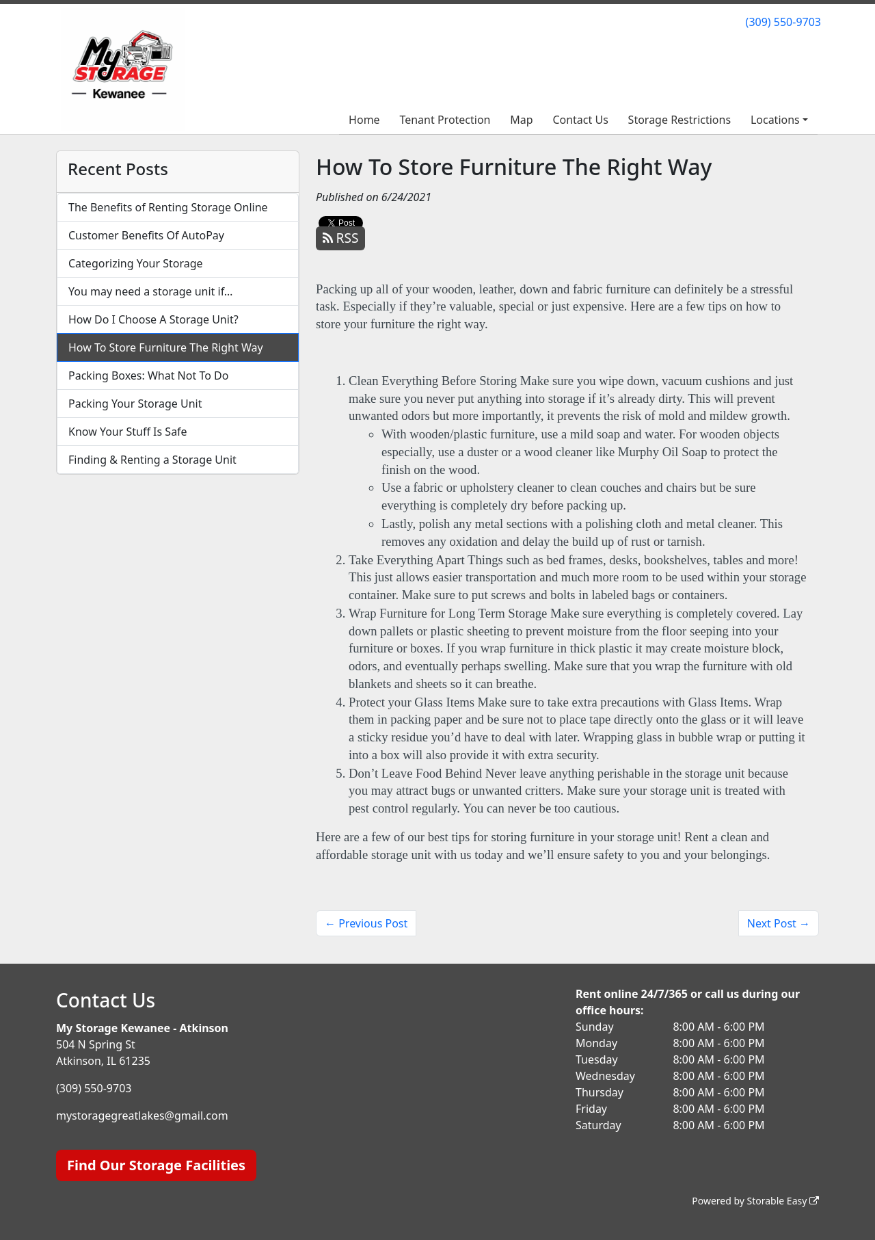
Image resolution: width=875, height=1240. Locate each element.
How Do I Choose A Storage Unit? (153, 319)
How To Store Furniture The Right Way (165, 347)
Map (521, 119)
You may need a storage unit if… (150, 291)
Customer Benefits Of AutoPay (146, 235)
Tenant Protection (444, 119)
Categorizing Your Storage (135, 263)
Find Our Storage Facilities (156, 1165)
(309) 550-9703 (783, 21)
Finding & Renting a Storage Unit (152, 459)
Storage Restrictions (679, 119)
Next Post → (778, 923)
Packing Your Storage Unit (135, 403)
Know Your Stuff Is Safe (127, 431)
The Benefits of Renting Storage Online (168, 207)
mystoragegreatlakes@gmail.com (142, 1115)
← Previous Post (366, 923)
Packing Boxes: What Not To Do (148, 375)
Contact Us (580, 119)
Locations (775, 119)
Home (364, 119)
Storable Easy (783, 1200)
